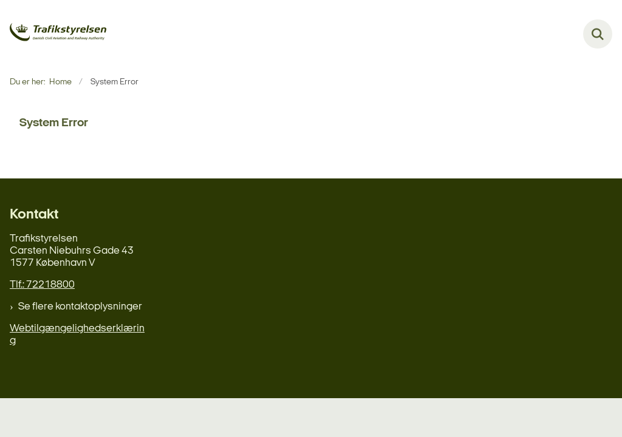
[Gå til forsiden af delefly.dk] (53, 34)
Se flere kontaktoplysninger (80, 307)
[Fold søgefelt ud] (597, 34)
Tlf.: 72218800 (42, 285)
